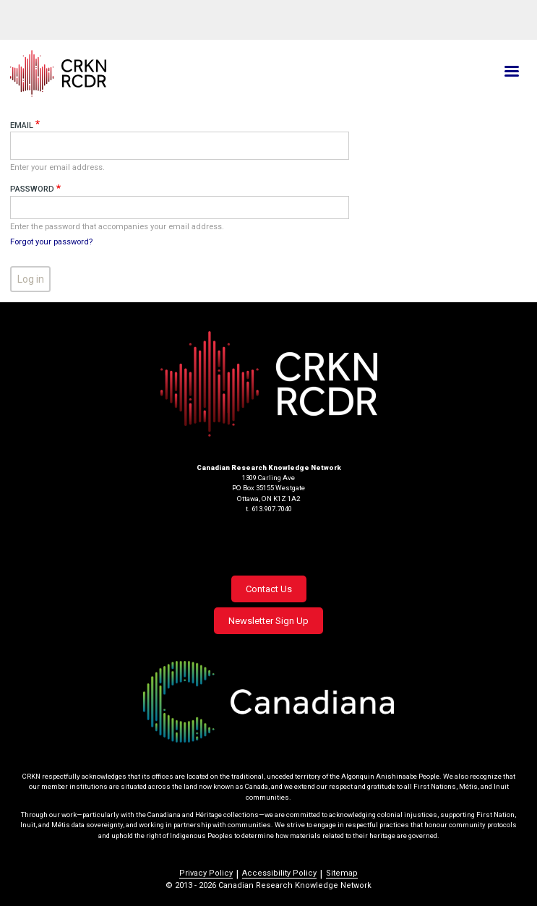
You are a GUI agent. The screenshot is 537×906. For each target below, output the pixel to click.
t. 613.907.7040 (269, 509)
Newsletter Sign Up (268, 620)
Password (32, 189)
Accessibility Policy (279, 873)
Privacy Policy (206, 873)
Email (21, 125)
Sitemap (342, 873)
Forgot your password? (51, 242)
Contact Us (269, 589)
